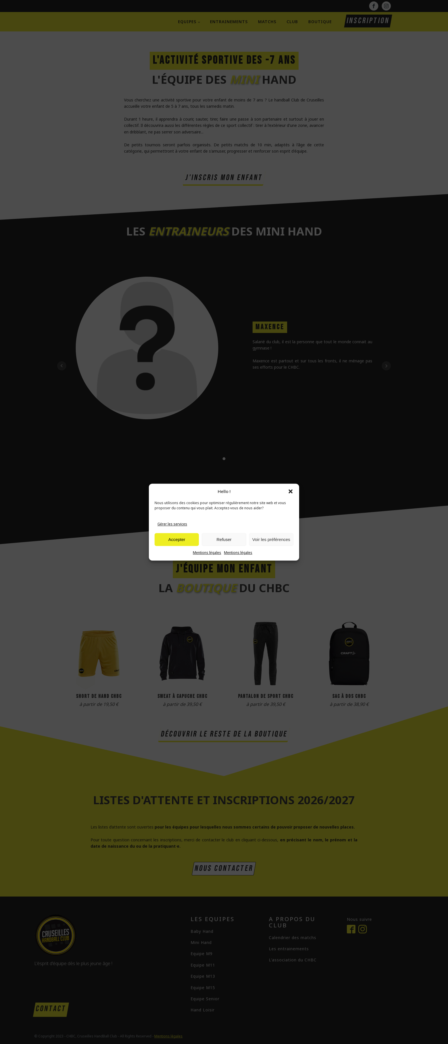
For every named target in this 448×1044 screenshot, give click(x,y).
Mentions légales (207, 560)
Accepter (176, 546)
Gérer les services (172, 531)
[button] (290, 499)
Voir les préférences (271, 546)
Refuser (224, 546)
